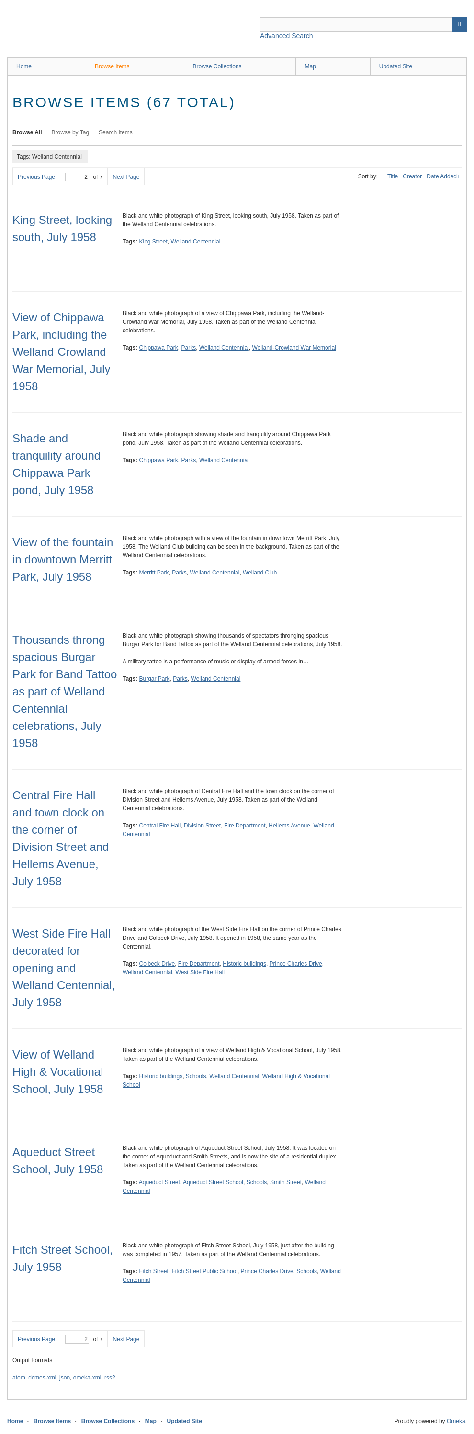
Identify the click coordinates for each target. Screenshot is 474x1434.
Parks (188, 347)
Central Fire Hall (160, 825)
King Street (153, 241)
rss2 (109, 1377)
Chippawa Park (158, 347)
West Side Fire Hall (200, 972)
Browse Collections (217, 66)
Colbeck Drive (157, 963)
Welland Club (260, 572)
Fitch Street (153, 1271)
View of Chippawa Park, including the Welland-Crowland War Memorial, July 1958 (61, 352)
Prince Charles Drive (296, 963)
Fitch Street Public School (204, 1271)
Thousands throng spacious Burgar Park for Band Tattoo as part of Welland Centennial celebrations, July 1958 (64, 691)
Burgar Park (154, 678)
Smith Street (286, 1182)
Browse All (27, 132)
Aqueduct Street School (213, 1182)
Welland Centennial (196, 241)
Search (459, 24)
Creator (412, 176)
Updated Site (395, 66)
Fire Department (245, 825)
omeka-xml (87, 1377)
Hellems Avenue (289, 825)
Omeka (456, 1421)
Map (310, 66)
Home (24, 66)
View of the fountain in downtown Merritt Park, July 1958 (62, 559)
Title (392, 176)
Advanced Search (286, 36)
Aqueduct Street (159, 1182)
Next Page (126, 177)
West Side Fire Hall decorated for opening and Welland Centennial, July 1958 (63, 968)
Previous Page (36, 177)
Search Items (116, 132)
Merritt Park (154, 572)
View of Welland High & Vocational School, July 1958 (57, 1071)
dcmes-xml (42, 1377)
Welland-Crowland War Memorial (294, 347)
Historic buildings (244, 963)
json (64, 1377)
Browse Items (112, 66)
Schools (196, 1076)
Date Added (442, 176)
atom (18, 1377)
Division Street (202, 825)
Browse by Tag (71, 132)
